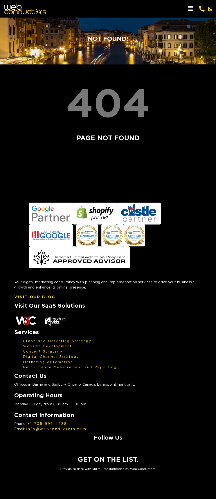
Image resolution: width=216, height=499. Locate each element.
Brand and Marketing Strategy (57, 340)
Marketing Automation (48, 362)
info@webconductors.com (56, 429)
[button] (190, 8)
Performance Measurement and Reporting (70, 367)
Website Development (47, 346)
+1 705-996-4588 (47, 424)
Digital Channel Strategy (51, 356)
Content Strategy (43, 351)
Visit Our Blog (35, 297)
